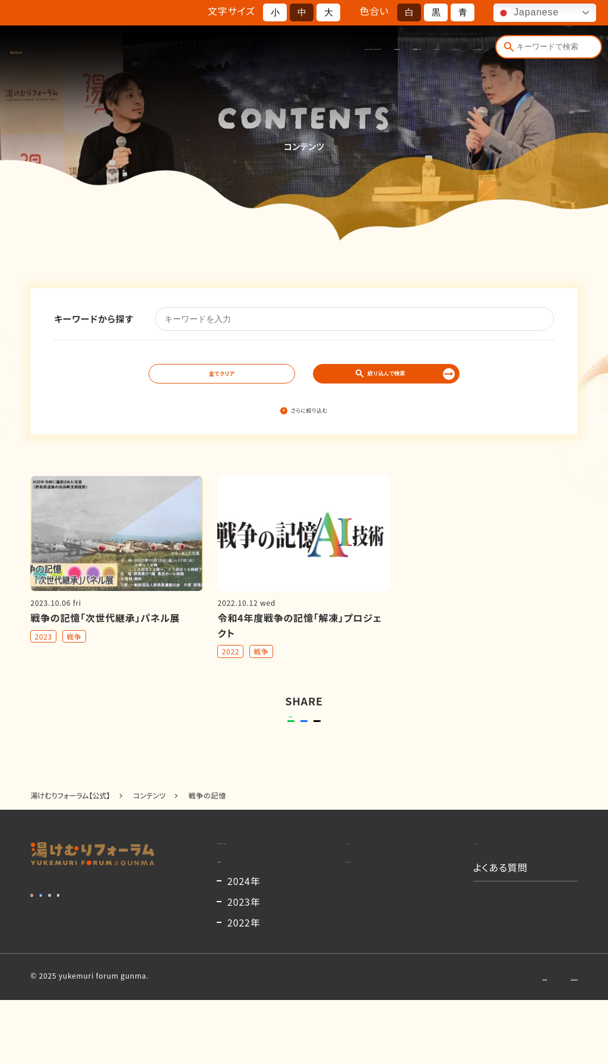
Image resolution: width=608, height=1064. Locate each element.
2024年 (244, 945)
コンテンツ (407, 52)
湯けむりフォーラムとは (206, 52)
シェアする (302, 739)
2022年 (244, 986)
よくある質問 (458, 52)
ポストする (379, 739)
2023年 (244, 965)
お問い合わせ (461, 1040)
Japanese (527, 13)
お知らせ (363, 52)
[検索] (505, 51)
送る (214, 739)
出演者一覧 (317, 52)
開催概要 (271, 52)
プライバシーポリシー (542, 1040)
